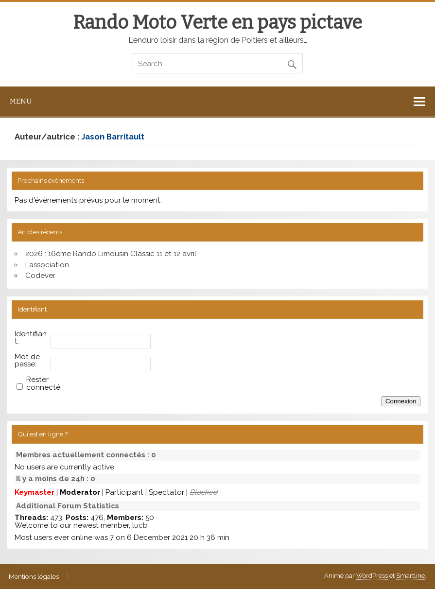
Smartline (410, 575)
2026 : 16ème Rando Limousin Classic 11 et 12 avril (110, 253)
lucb (140, 525)
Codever (40, 275)
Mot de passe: (27, 360)
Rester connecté (43, 383)
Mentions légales (34, 576)
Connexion (401, 401)
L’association (47, 264)
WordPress (372, 575)
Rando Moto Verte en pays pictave (217, 22)
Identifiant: (31, 337)
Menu (21, 101)
